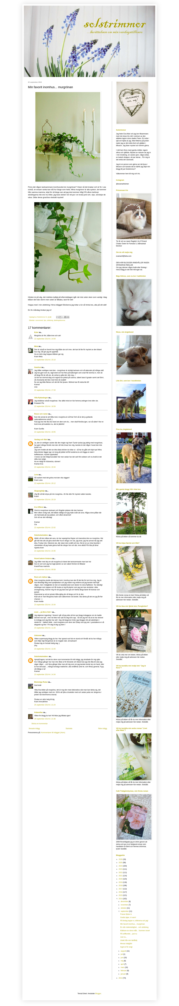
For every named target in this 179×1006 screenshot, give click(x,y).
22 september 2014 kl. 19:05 (45, 432)
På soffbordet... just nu (128, 934)
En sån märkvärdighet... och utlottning (134, 927)
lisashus (37, 367)
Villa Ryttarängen (41, 398)
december (125, 901)
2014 (121, 899)
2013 (121, 978)
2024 (121, 866)
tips (45, 320)
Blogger (98, 994)
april (122, 964)
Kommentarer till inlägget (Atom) (53, 733)
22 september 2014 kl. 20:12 (45, 483)
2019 (121, 882)
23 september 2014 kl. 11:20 (45, 628)
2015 (121, 895)
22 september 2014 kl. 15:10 (45, 360)
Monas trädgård (126, 944)
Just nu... (123, 937)
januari (123, 974)
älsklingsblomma (59, 320)
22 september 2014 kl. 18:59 (45, 406)
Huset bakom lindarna (43, 558)
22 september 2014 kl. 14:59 (45, 339)
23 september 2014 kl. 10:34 (45, 605)
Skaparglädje (39, 491)
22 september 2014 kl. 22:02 (45, 528)
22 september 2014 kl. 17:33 (45, 390)
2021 (121, 876)
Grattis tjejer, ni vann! (128, 917)
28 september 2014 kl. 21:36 (45, 719)
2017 (121, 889)
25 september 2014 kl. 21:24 (45, 705)
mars (123, 967)
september (125, 911)
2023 (121, 869)
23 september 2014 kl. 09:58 (45, 570)
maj (122, 961)
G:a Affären (38, 507)
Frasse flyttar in (126, 914)
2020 (121, 879)
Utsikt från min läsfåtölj (128, 940)
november (125, 905)
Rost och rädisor (41, 577)
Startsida (69, 728)
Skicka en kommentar (39, 724)
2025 (121, 863)
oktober (124, 908)
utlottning (50, 320)
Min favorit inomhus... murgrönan (132, 924)
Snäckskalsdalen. (41, 535)
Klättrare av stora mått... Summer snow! (135, 931)
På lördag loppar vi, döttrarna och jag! (134, 921)
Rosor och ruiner (41, 414)
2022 (121, 872)
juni (122, 958)
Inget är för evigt (126, 947)
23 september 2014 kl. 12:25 (45, 649)
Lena (36, 475)
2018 (121, 885)
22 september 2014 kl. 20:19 (45, 500)
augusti (124, 951)
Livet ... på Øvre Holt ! (42, 612)
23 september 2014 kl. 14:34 (45, 674)
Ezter (36, 332)
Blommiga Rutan (41, 682)
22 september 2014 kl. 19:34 (45, 467)
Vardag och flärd (40, 440)
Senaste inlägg (34, 728)
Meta (36, 346)
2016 (121, 892)
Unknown (38, 635)
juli (122, 954)
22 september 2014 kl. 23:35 (45, 551)
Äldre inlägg (102, 728)
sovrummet (39, 320)
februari (124, 971)
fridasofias (38, 712)
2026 (121, 859)
